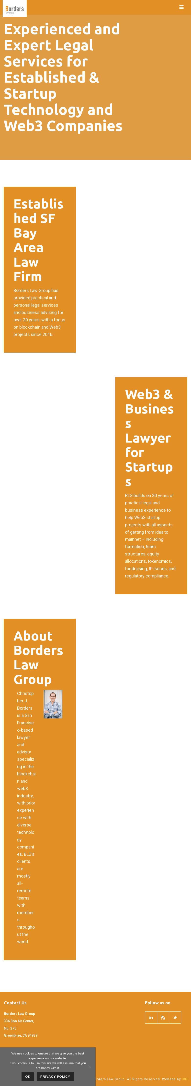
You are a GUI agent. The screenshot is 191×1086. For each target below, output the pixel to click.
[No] (89, 1066)
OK (28, 1076)
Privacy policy (55, 1076)
